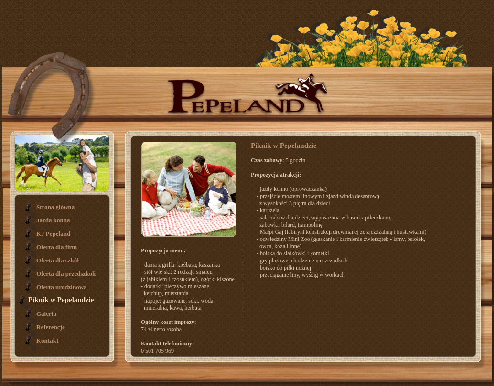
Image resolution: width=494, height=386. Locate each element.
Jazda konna (53, 220)
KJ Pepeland (53, 233)
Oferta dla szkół (57, 260)
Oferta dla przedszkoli (66, 273)
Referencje (50, 327)
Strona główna (55, 206)
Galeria (46, 313)
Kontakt (47, 340)
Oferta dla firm (56, 246)
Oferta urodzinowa (61, 287)
